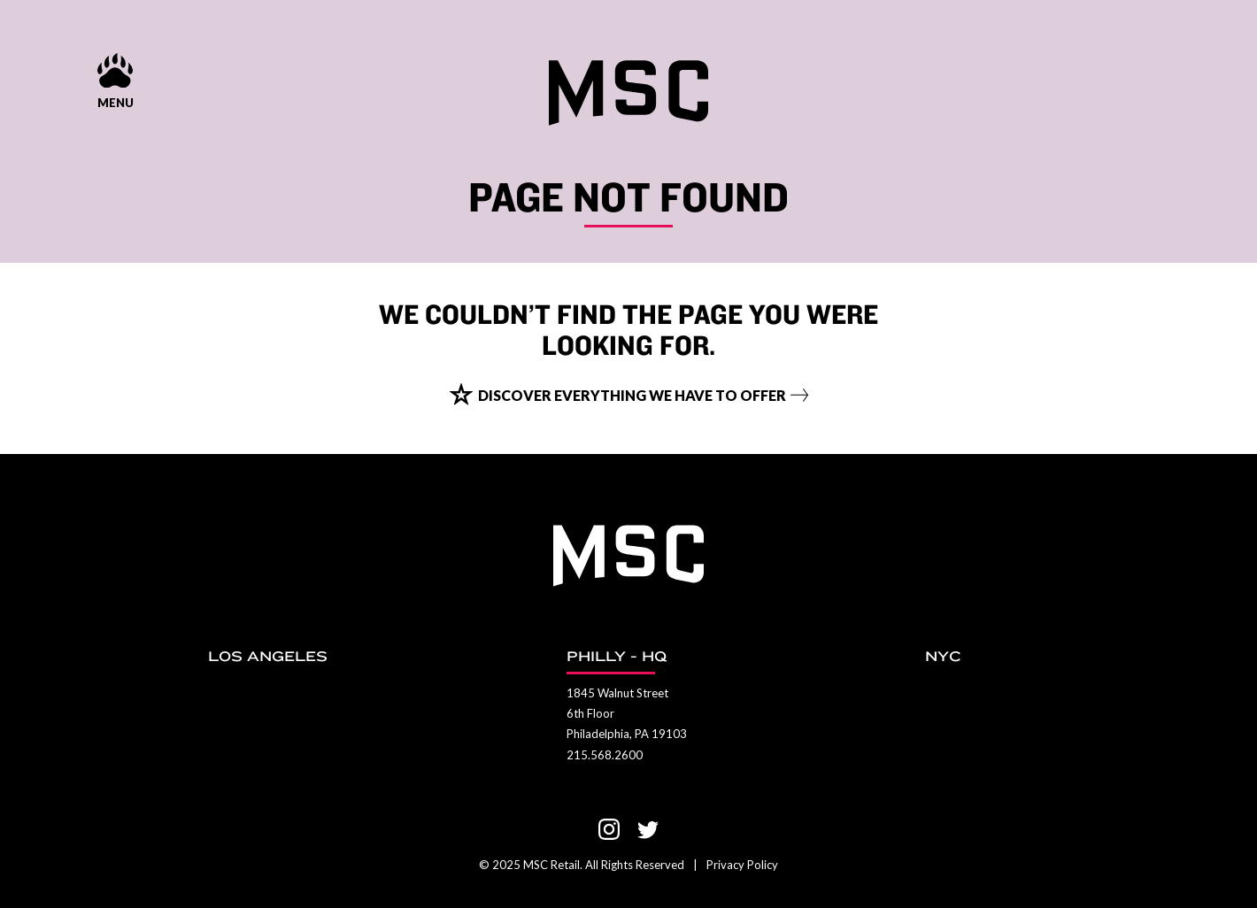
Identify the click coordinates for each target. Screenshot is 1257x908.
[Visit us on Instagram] (609, 829)
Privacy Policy (742, 865)
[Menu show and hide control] (115, 82)
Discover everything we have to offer (632, 395)
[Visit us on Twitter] (648, 829)
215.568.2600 (605, 755)
